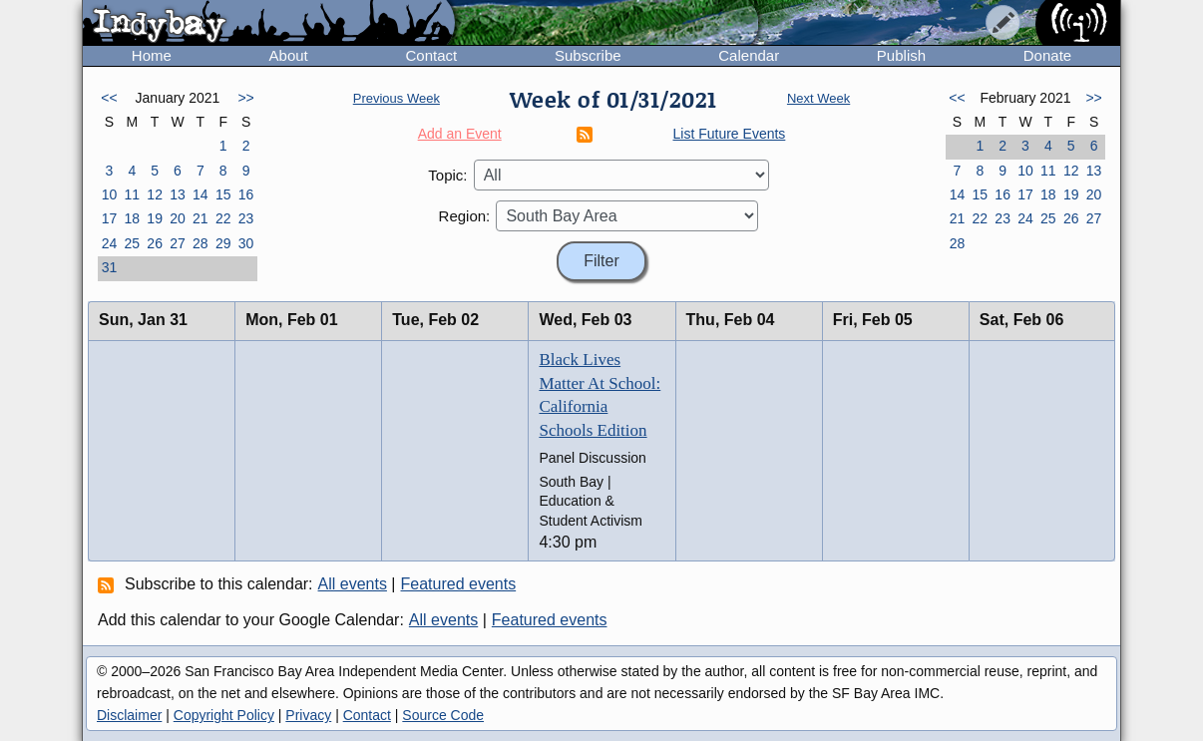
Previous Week (396, 98)
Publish (901, 55)
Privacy (308, 715)
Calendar (748, 55)
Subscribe (588, 55)
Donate (1047, 55)
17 (110, 218)
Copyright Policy (224, 715)
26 (155, 243)
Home (152, 55)
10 (110, 194)
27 (178, 243)
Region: (465, 215)
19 (155, 218)
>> (245, 98)
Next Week (818, 98)
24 (110, 243)
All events (352, 583)
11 (132, 194)
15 (223, 194)
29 (223, 243)
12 (155, 194)
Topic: (447, 175)
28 (200, 243)
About (288, 55)
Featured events (459, 583)
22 (223, 218)
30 (246, 243)
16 (246, 194)
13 (178, 194)
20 (178, 218)
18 (132, 218)
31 (110, 267)
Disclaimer (129, 715)
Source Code (443, 715)
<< (109, 98)
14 (200, 194)
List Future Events (729, 134)
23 (246, 218)
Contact (431, 55)
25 (132, 243)
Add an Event (460, 134)
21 (200, 218)
